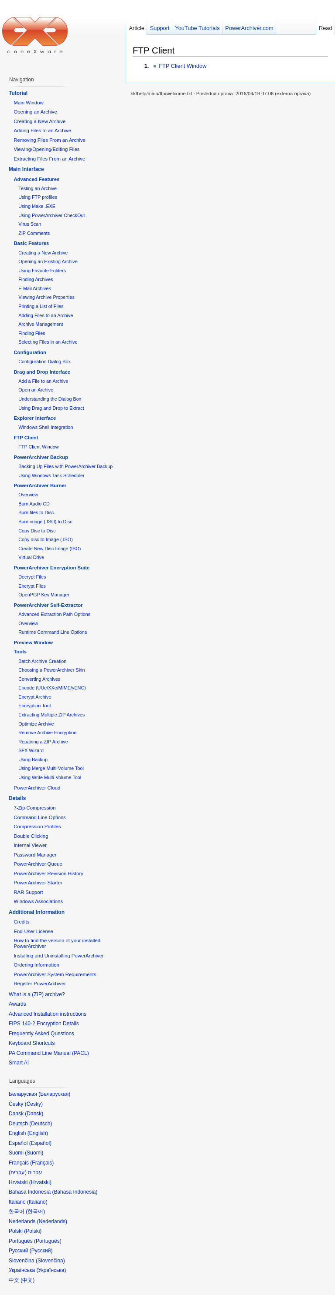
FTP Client (153, 50)
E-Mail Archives (34, 288)
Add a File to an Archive (43, 381)
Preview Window (33, 642)
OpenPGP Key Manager (43, 594)
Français (42, 1163)
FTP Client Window (182, 66)
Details (17, 798)
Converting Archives (39, 679)
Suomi (34, 1153)
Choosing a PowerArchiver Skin (51, 670)
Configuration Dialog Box (44, 361)
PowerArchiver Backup (41, 457)
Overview (28, 494)
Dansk (34, 1114)
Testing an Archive (37, 188)
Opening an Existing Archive (47, 261)
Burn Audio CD (34, 503)
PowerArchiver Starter (38, 882)
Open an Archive (35, 389)
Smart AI (19, 1063)
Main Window (28, 102)
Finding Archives (35, 279)
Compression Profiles (37, 826)
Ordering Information (36, 964)
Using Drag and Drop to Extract (51, 408)
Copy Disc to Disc (36, 530)
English (37, 1133)
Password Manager (35, 854)
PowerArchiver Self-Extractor (48, 605)
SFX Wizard (31, 750)
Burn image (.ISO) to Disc (45, 521)
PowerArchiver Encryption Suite (51, 567)
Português (48, 1241)
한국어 (35, 1211)
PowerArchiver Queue (38, 864)
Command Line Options (40, 817)
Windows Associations (38, 901)
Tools (20, 651)
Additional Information (37, 912)
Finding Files (31, 333)
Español (40, 1143)
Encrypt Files (32, 586)
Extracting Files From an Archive (49, 158)
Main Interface (26, 169)
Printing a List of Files (41, 306)
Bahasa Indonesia (75, 1192)
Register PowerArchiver (40, 983)
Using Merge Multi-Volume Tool (51, 768)
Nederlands (52, 1221)
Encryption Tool (34, 705)
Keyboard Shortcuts (32, 1043)
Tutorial (18, 93)
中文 (27, 1280)
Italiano (37, 1202)
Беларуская (54, 1094)
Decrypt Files (32, 576)
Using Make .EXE (36, 206)
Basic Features (31, 243)
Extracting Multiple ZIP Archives (51, 714)
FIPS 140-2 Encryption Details (44, 1024)
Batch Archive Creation (42, 661)
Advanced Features (36, 179)
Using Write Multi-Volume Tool (49, 777)
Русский (41, 1251)
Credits (21, 921)
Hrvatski (40, 1182)
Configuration (30, 352)
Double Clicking (31, 836)
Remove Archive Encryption (47, 732)
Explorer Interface (35, 418)
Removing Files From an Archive (49, 140)
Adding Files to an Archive (42, 130)
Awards (17, 1004)
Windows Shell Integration (45, 427)
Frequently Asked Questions (41, 1034)
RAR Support (28, 892)
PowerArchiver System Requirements (55, 974)
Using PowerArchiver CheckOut (51, 215)
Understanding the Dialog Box (49, 399)
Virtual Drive (31, 557)
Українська (51, 1270)
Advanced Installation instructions (47, 1014)
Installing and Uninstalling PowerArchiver (58, 955)
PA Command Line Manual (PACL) (49, 1053)
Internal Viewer (30, 845)
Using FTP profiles (37, 197)
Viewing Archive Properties (46, 297)
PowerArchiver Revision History (48, 873)
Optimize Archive (36, 723)
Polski (33, 1231)
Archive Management (40, 324)
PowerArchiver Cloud (37, 787)
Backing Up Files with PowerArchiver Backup (65, 466)
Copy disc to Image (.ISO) (45, 539)
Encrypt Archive (34, 696)
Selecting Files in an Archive (47, 342)
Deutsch (40, 1124)
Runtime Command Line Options (52, 632)
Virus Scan (29, 224)
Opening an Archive (35, 111)
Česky (34, 1104)
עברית (17, 1172)
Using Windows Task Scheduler (51, 475)
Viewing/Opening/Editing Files (46, 149)
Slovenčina (50, 1261)
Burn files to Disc (36, 512)
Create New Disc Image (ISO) (49, 548)
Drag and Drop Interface (42, 372)
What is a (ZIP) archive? (37, 994)
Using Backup (33, 759)
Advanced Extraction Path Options (54, 614)
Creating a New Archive (39, 121)
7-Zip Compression (34, 807)
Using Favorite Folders (42, 270)
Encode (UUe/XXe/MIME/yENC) (52, 687)
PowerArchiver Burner (40, 485)
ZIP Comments (34, 233)
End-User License (33, 931)
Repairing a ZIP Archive (43, 741)
